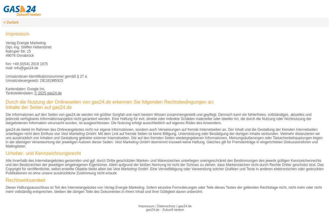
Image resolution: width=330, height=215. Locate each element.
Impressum (146, 206)
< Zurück (11, 22)
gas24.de (185, 206)
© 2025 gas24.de (48, 93)
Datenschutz (166, 206)
